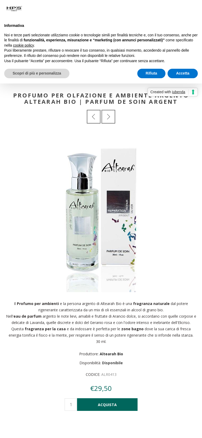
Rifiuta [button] (151, 73)
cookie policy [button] (23, 45)
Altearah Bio (111, 353)
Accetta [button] (182, 73)
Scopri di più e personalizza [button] (37, 73)
